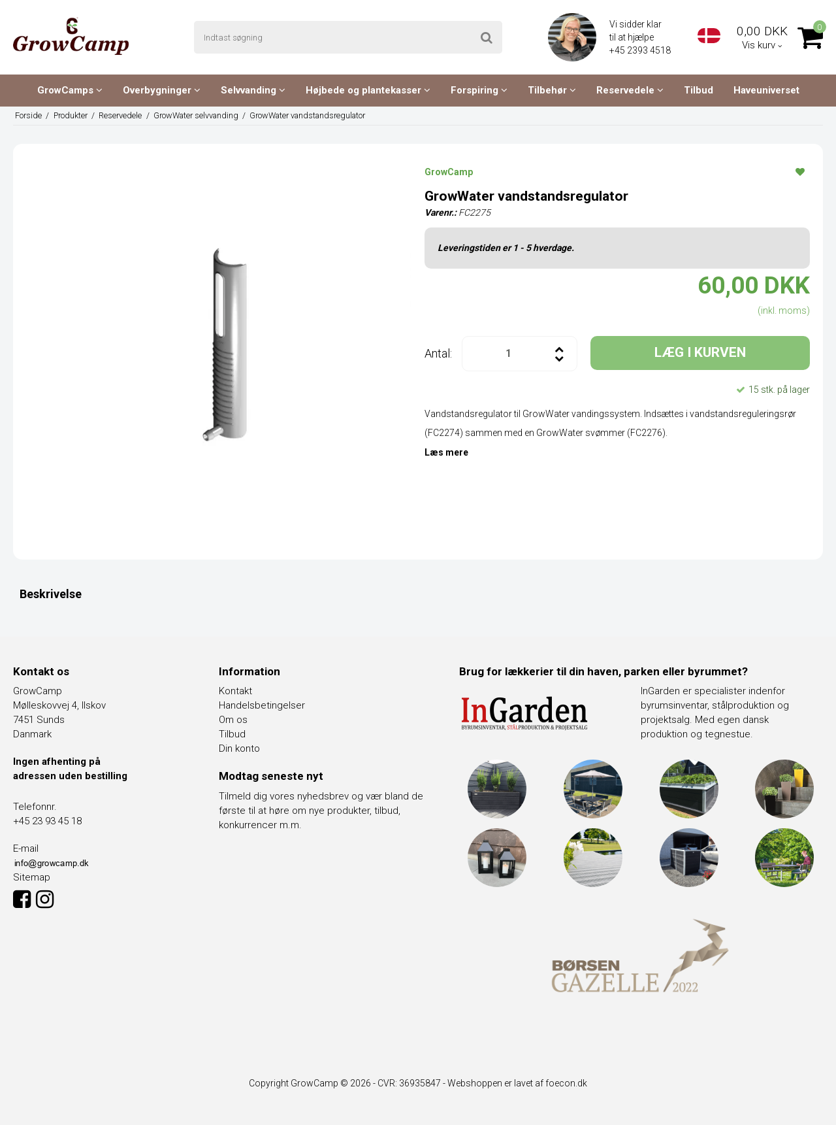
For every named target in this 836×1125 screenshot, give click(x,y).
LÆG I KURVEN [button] (700, 352)
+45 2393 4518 (641, 50)
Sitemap (31, 877)
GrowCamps (70, 90)
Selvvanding (253, 90)
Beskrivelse (51, 594)
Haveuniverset (766, 90)
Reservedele (630, 90)
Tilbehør (552, 90)
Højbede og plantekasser (368, 90)
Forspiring (479, 90)
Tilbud (698, 90)
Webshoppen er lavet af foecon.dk (517, 1083)
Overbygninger (162, 90)
